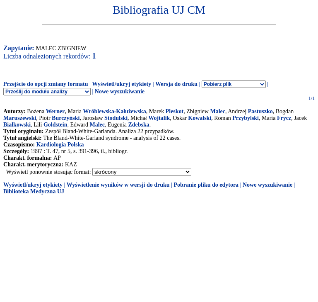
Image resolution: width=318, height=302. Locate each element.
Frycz (284, 118)
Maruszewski (19, 118)
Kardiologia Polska (60, 144)
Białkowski (17, 125)
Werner (55, 111)
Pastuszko (260, 111)
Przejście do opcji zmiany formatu (45, 84)
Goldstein (55, 125)
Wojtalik (159, 118)
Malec (217, 111)
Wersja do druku (176, 84)
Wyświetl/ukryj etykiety (121, 84)
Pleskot (175, 111)
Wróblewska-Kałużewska (114, 111)
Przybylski (245, 118)
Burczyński (66, 118)
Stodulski (116, 118)
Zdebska (138, 125)
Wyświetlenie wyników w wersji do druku (118, 185)
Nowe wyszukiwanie (120, 91)
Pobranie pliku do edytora (205, 185)
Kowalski (199, 118)
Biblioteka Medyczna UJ (33, 191)
